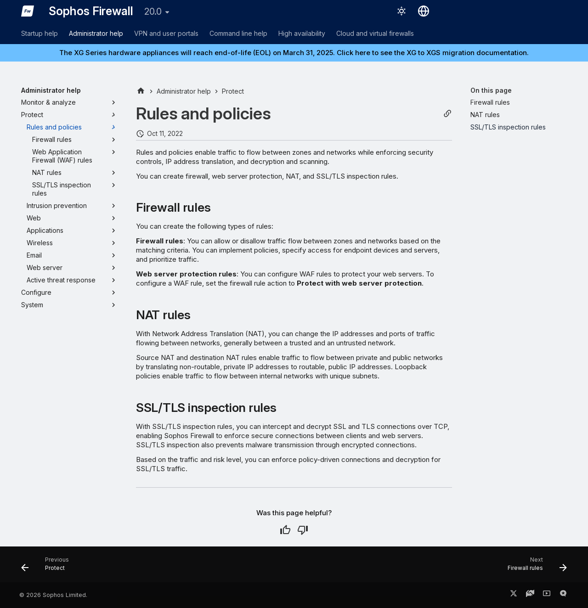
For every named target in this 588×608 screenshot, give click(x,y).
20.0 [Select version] (153, 11)
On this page (491, 90)
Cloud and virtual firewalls (375, 33)
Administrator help (96, 33)
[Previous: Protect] (48, 567)
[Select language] (423, 11)
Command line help (238, 33)
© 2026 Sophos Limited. (53, 594)
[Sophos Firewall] (27, 11)
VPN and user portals (166, 33)
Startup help (39, 33)
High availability (301, 33)
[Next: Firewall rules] (534, 567)
